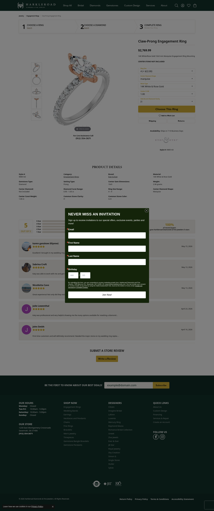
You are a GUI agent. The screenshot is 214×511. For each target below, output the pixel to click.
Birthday (72, 269)
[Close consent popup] (53, 506)
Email (71, 229)
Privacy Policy (37, 506)
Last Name (73, 256)
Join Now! (107, 295)
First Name (73, 243)
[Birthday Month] (73, 275)
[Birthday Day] (85, 275)
